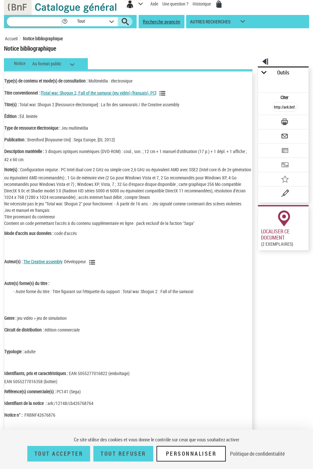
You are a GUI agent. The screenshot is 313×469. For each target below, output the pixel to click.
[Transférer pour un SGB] (285, 165)
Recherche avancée (161, 21)
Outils (283, 72)
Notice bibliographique (43, 38)
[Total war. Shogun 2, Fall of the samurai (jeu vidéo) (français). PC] (98, 93)
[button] (65, 21)
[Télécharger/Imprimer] (285, 122)
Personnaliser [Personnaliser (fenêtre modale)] (191, 453)
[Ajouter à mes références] (285, 180)
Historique (202, 4)
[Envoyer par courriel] (285, 137)
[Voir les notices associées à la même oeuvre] (163, 93)
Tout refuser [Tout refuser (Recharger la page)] (123, 453)
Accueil (11, 38)
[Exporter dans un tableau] (285, 151)
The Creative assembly (42, 261)
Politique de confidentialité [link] (257, 453)
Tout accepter (58, 453)
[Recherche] (34, 21)
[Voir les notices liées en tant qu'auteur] (93, 262)
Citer (284, 97)
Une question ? (175, 4)
